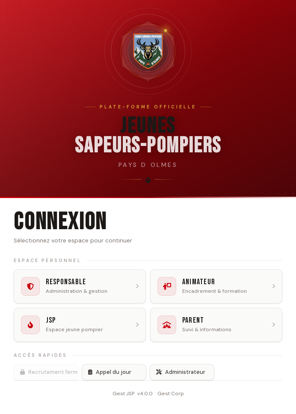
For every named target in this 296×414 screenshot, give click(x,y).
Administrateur (180, 372)
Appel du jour (109, 372)
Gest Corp (170, 393)
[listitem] (80, 286)
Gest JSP (123, 393)
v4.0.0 (145, 393)
